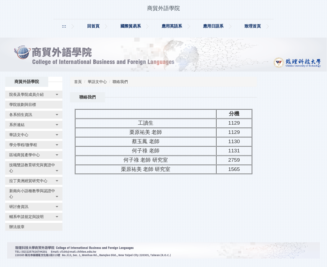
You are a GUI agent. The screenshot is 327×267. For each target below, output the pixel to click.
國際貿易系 (130, 26)
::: (64, 26)
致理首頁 (252, 26)
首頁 (78, 81)
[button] (33, 95)
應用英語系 (172, 26)
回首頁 (93, 26)
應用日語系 (213, 26)
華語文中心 (97, 81)
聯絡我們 (120, 81)
